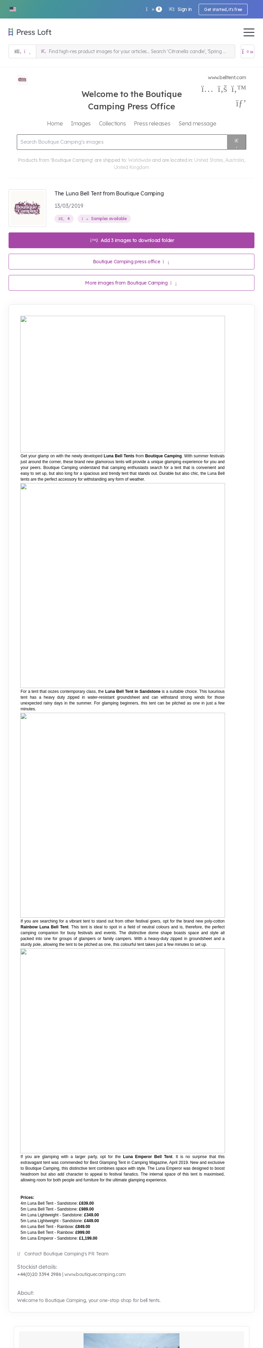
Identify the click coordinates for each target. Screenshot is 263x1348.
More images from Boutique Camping (131, 283)
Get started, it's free (223, 9)
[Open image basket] (247, 51)
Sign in (180, 9)
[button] (13, 9)
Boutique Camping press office (131, 261)
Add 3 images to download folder (132, 240)
